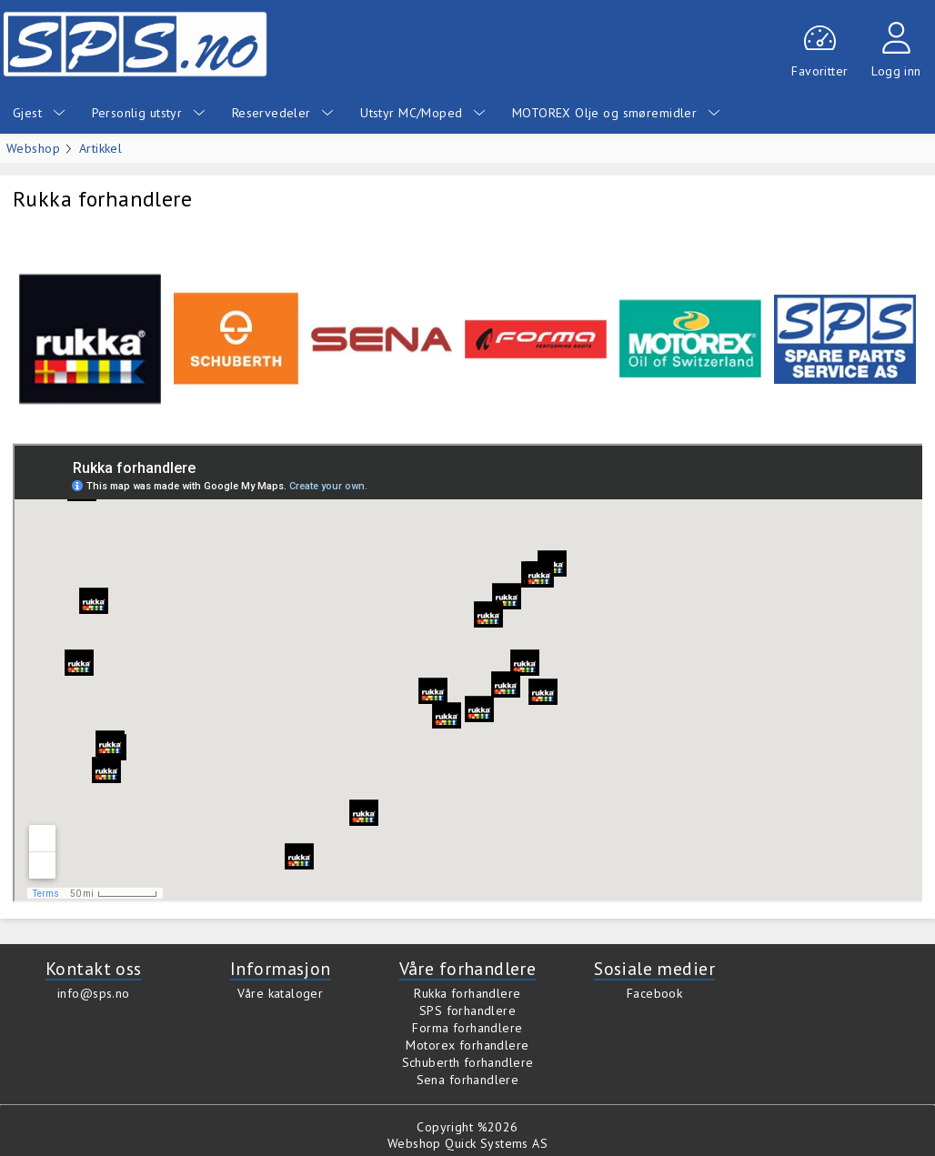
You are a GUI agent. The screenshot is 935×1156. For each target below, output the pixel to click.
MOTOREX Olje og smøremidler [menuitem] (616, 113)
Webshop (33, 148)
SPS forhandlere (467, 1010)
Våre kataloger (280, 993)
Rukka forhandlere (467, 993)
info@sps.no (93, 993)
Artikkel (100, 148)
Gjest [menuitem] (39, 113)
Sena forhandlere (468, 1079)
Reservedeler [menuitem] (283, 113)
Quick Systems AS (496, 1143)
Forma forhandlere (467, 1028)
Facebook (654, 993)
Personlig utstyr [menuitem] (149, 113)
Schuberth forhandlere (468, 1062)
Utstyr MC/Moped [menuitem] (423, 113)
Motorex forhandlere (467, 1045)
